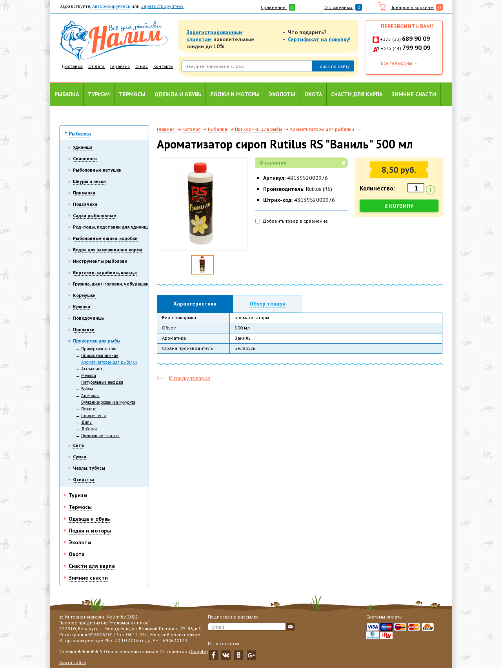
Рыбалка (67, 94)
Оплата (96, 66)
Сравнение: (274, 7)
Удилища (83, 147)
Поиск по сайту (333, 66)
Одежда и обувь (178, 94)
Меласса (88, 375)
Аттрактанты (93, 369)
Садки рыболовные (94, 215)
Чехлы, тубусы (89, 468)
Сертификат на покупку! (319, 39)
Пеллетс (88, 409)
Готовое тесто (93, 415)
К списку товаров (189, 378)
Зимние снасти (413, 94)
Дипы (87, 422)
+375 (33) (405, 39)
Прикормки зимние (99, 355)
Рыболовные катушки (97, 170)
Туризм (99, 94)
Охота (313, 94)
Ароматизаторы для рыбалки (109, 362)
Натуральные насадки (102, 382)
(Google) (198, 651)
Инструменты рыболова (100, 261)
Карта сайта (72, 662)
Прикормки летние (99, 348)
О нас (141, 66)
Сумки (79, 456)
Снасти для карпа (356, 94)
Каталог (191, 129)
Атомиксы (90, 395)
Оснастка (84, 479)
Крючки (81, 306)
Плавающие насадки (100, 435)
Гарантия (120, 66)
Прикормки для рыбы (96, 341)
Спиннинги (85, 158)
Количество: (377, 188)
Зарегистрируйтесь (162, 6)
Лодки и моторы (235, 94)
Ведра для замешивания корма (107, 250)
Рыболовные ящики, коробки (105, 238)
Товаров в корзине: (412, 7)
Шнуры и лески (89, 181)
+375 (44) (405, 48)
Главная (166, 129)
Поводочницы (89, 318)
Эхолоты (282, 94)
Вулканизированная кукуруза (108, 402)
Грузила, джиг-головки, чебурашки (111, 284)
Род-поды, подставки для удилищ (110, 227)
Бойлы (87, 389)
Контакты (163, 66)
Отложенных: (338, 7)
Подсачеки (85, 204)
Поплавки (84, 329)
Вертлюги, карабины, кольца (105, 272)
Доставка (72, 66)
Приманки (84, 193)
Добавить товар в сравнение (295, 221)
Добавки (89, 429)
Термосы (132, 94)
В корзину (399, 205)
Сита (78, 445)
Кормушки (84, 295)
